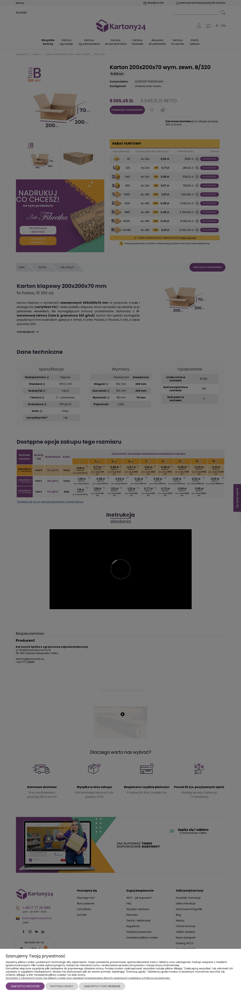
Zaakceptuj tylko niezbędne (102, 986)
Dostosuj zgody (61, 986)
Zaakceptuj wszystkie (25, 986)
